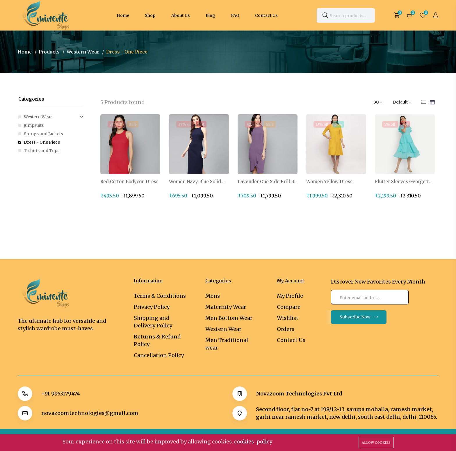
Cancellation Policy (159, 355)
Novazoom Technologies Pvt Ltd (299, 393)
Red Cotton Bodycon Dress (129, 181)
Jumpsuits (34, 125)
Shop (150, 15)
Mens (212, 296)
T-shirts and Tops (41, 150)
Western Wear (83, 52)
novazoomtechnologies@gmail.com (89, 413)
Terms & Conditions (160, 296)
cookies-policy (253, 441)
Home (123, 15)
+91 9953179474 (60, 393)
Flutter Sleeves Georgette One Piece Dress (405, 181)
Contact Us (266, 15)
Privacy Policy (152, 307)
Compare (288, 307)
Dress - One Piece (42, 142)
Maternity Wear (225, 307)
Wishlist (287, 318)
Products (49, 52)
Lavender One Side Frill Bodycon (268, 181)
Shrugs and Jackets (43, 133)
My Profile (290, 296)
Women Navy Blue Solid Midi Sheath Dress (199, 181)
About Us (180, 15)
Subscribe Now (359, 317)
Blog (210, 15)
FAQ (235, 15)
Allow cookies (376, 443)
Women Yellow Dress (329, 181)
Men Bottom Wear (228, 318)
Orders (285, 329)
